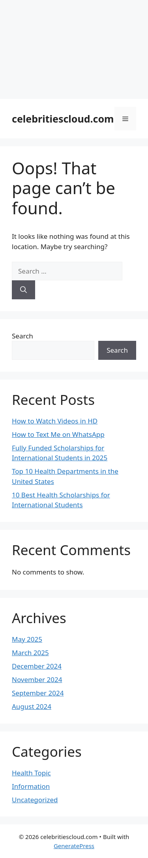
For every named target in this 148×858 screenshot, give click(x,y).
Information (31, 786)
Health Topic (31, 772)
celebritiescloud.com (63, 118)
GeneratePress (74, 846)
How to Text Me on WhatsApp (58, 434)
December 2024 (37, 666)
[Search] (23, 289)
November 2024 (37, 679)
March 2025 (30, 652)
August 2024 (31, 706)
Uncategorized (35, 799)
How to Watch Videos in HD (54, 420)
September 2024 (38, 692)
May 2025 (27, 639)
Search (22, 335)
